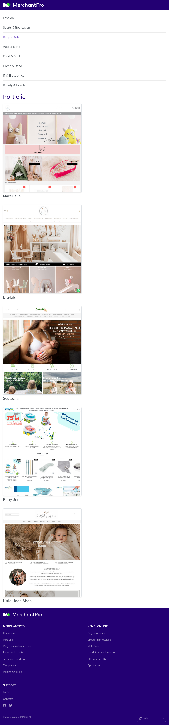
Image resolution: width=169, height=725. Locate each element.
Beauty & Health (14, 85)
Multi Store (94, 646)
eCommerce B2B (98, 659)
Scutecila (11, 398)
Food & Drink (12, 56)
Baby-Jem (11, 499)
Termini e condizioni (15, 659)
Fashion (8, 18)
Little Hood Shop (17, 601)
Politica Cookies (12, 672)
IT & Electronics (13, 76)
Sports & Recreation (16, 28)
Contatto (8, 698)
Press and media (13, 652)
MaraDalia (12, 196)
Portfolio (8, 639)
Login (6, 692)
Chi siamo (9, 633)
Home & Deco (12, 66)
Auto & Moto (11, 47)
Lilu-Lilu (9, 297)
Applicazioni (95, 665)
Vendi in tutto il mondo (101, 652)
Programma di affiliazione (18, 646)
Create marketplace (99, 639)
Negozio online (97, 633)
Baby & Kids (11, 37)
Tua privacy (10, 665)
